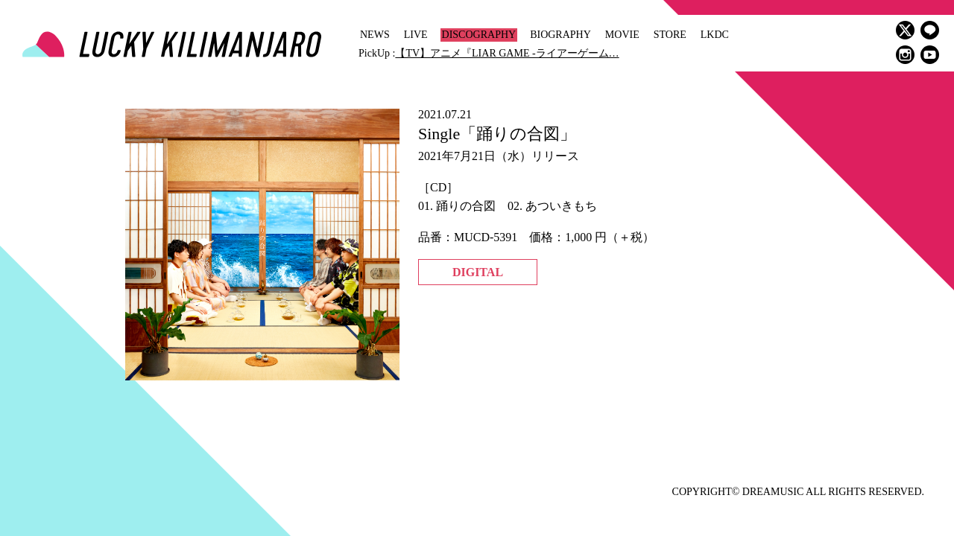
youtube (929, 54)
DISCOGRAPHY (479, 34)
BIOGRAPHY (560, 34)
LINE (929, 30)
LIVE (416, 34)
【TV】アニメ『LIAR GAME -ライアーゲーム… (507, 53)
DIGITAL (477, 272)
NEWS (375, 34)
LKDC (715, 34)
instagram (905, 54)
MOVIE (622, 34)
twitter (905, 30)
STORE (670, 34)
